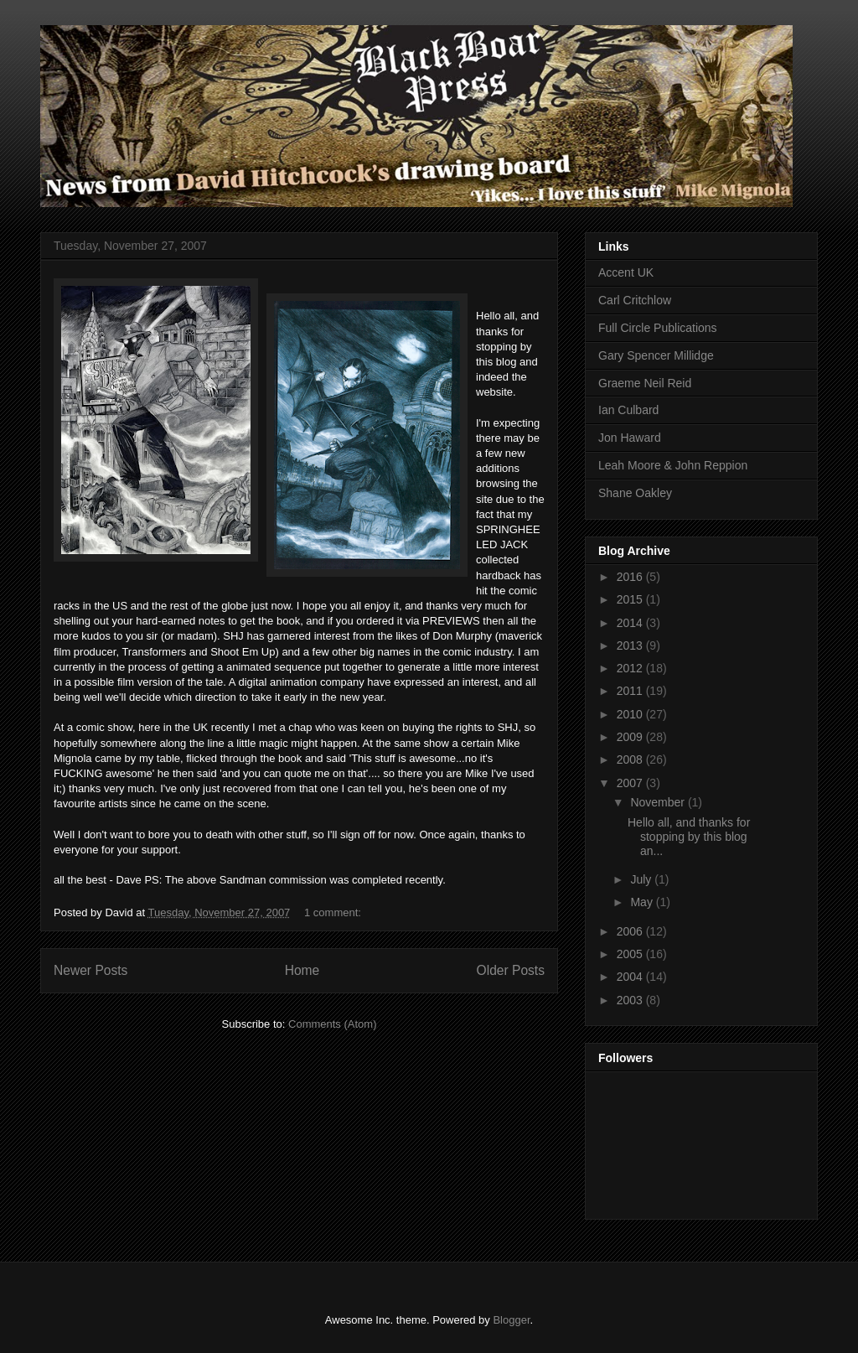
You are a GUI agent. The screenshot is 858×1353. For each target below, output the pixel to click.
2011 (631, 690)
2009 (631, 737)
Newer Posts (90, 970)
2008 (631, 759)
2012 (631, 668)
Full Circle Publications (657, 327)
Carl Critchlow (634, 300)
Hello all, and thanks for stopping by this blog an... (689, 837)
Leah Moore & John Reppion (672, 465)
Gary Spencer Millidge (656, 355)
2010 (631, 714)
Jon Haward (629, 437)
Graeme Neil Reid (644, 383)
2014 (631, 623)
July (642, 879)
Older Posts (511, 970)
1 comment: (334, 912)
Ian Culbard (628, 410)
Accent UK (626, 272)
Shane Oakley (635, 493)
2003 (631, 1000)
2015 (631, 599)
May (642, 902)
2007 (631, 783)
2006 (631, 931)
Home (302, 970)
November (658, 802)
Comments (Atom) (332, 1024)
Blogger (511, 1320)
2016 (631, 576)
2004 (631, 976)
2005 (631, 954)
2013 (631, 645)
